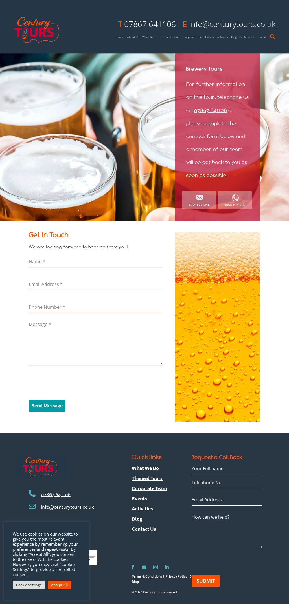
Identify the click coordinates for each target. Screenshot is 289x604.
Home (120, 37)
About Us (133, 37)
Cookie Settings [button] (28, 585)
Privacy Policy (176, 576)
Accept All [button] (59, 585)
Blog (234, 37)
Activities (222, 37)
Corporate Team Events (198, 37)
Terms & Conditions (147, 576)
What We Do (150, 37)
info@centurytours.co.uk (232, 24)
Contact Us (144, 529)
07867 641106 (150, 24)
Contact (263, 37)
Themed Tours (170, 37)
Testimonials (247, 37)
